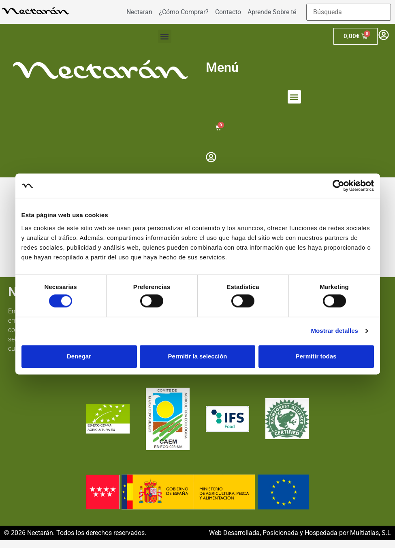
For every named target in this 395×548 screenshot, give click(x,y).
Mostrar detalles (334, 331)
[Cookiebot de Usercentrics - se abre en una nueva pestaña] (338, 185)
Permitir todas (316, 356)
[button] (164, 36)
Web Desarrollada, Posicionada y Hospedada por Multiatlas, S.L (300, 533)
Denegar (79, 356)
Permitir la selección (197, 356)
